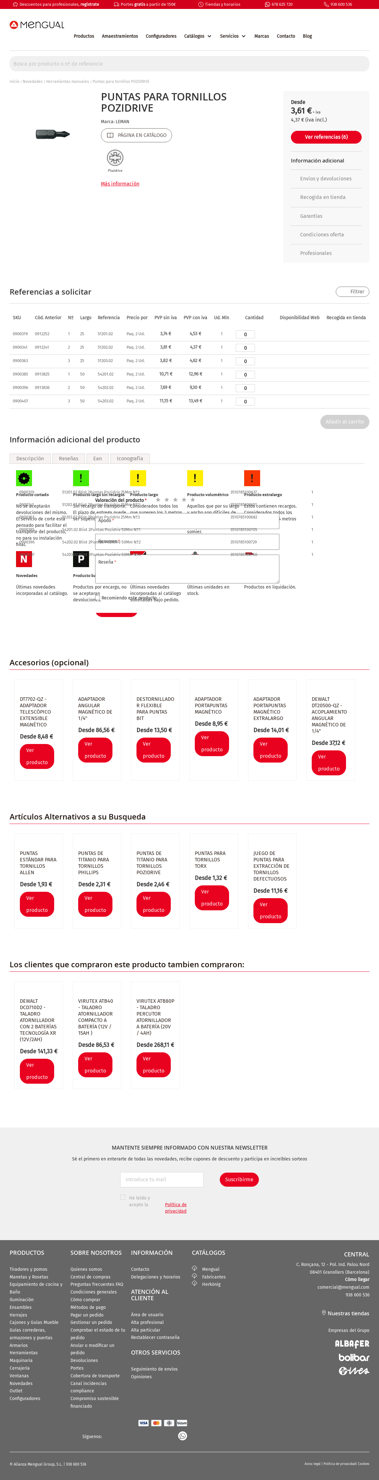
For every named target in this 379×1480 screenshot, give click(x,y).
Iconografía (130, 458)
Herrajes (18, 1315)
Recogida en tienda (318, 197)
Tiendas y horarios (222, 4)
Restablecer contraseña (155, 1337)
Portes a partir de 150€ (148, 4)
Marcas (261, 36)
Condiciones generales (93, 1292)
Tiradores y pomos (28, 1269)
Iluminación (22, 1299)
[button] (288, 272)
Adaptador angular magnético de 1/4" (95, 708)
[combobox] (189, 63)
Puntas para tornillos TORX (210, 859)
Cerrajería (20, 1368)
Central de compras (90, 1277)
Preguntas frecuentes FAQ (96, 1284)
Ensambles (21, 1307)
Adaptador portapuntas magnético (211, 705)
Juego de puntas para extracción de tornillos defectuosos (271, 866)
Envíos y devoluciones (321, 179)
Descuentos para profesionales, (59, 4)
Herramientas (24, 1353)
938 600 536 (341, 4)
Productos (84, 36)
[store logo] (37, 25)
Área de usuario (147, 1315)
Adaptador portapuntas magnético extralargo (269, 708)
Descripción (30, 458)
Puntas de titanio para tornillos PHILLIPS (93, 862)
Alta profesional (147, 1322)
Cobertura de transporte (95, 1376)
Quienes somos (86, 1269)
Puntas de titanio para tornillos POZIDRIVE (151, 862)
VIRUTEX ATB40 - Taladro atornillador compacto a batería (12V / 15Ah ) (95, 1017)
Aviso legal (313, 1464)
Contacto (286, 36)
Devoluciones (84, 1360)
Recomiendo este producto (129, 598)
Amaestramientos (120, 36)
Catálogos (194, 36)
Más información (120, 184)
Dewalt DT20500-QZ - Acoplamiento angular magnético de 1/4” (329, 715)
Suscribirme (239, 1179)
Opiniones (141, 1377)
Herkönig (206, 1284)
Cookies (363, 1464)
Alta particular (145, 1330)
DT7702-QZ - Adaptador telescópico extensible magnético (35, 712)
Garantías (306, 216)
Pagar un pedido (86, 1315)
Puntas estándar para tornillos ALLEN (38, 862)
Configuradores (161, 36)
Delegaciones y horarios (155, 1277)
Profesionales (311, 253)
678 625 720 (282, 4)
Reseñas (68, 458)
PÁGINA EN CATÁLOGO (142, 135)
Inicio (14, 81)
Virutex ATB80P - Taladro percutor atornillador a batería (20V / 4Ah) (155, 1017)
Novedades (33, 81)
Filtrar (357, 292)
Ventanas (19, 1376)
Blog (307, 36)
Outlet (16, 1391)
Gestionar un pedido (91, 1322)
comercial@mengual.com (343, 1287)
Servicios (229, 36)
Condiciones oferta (317, 235)
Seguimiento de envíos (154, 1369)
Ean (97, 458)
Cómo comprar (85, 1299)
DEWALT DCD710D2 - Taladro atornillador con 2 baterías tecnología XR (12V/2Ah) (38, 1020)
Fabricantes (209, 1277)
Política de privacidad (340, 1464)
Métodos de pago (88, 1307)
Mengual (205, 1269)
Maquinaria (21, 1360)
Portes (77, 1368)
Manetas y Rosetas (29, 1277)
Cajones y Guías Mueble (34, 1322)
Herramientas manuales (67, 81)
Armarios (19, 1345)
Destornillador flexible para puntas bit (155, 708)
